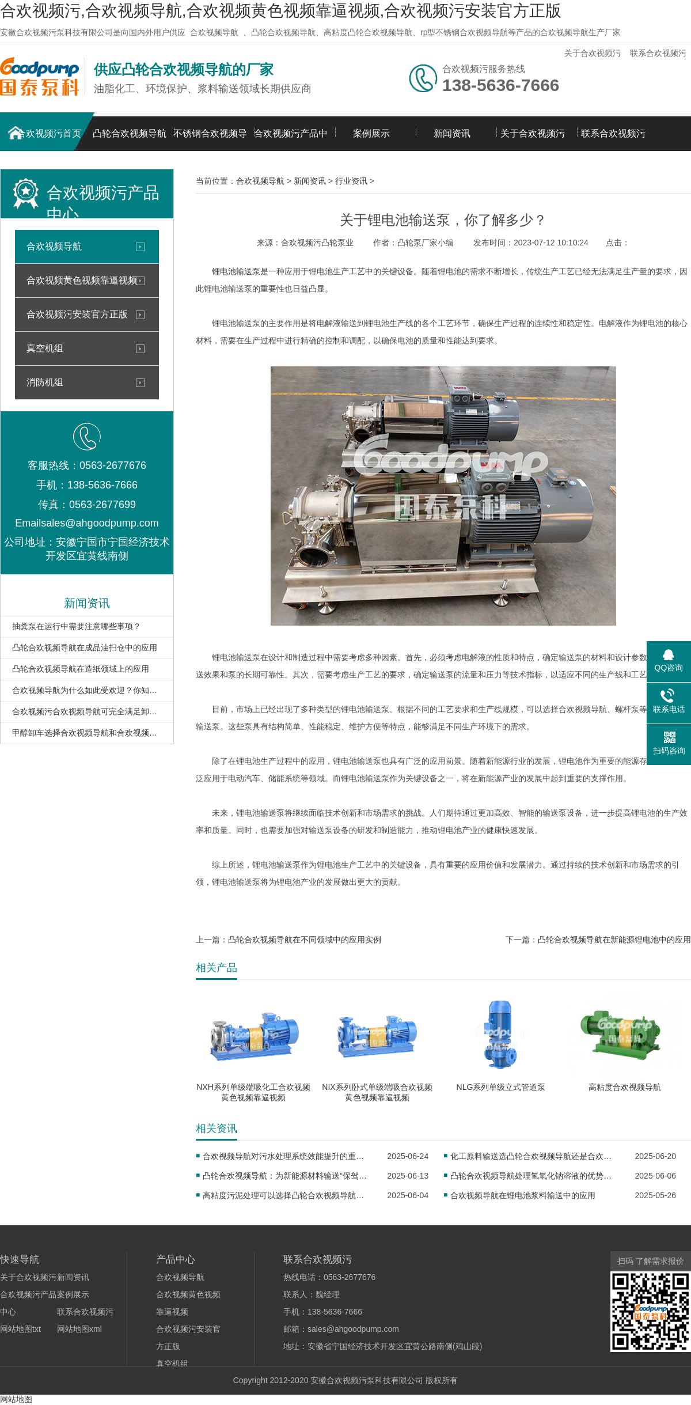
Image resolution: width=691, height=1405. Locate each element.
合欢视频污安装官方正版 (77, 314)
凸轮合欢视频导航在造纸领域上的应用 (80, 668)
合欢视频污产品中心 (291, 139)
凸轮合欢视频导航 (129, 133)
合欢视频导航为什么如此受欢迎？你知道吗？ (87, 690)
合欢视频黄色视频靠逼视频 (81, 280)
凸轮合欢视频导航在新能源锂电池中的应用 (614, 939)
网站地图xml (79, 1329)
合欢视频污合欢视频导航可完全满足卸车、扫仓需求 (87, 711)
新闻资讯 (452, 133)
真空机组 (44, 348)
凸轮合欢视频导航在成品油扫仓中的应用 (84, 647)
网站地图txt (20, 1329)
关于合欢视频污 (592, 53)
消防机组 (44, 382)
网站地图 (16, 1399)
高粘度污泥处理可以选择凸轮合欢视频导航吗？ (287, 1195)
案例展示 (371, 133)
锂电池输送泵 (236, 271)
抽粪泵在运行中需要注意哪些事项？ (76, 626)
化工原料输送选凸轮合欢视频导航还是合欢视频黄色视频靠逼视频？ (534, 1156)
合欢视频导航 (214, 32)
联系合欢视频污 (658, 53)
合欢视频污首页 (49, 133)
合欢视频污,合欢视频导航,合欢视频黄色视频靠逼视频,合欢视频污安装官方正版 (280, 11)
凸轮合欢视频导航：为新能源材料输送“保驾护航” (287, 1175)
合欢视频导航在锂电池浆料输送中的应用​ (522, 1195)
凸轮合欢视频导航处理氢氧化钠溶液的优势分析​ (534, 1175)
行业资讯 (351, 180)
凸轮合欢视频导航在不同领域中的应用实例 (304, 939)
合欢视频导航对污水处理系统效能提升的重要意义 (287, 1156)
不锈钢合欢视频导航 (210, 139)
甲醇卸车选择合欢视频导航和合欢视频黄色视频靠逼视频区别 (87, 732)
